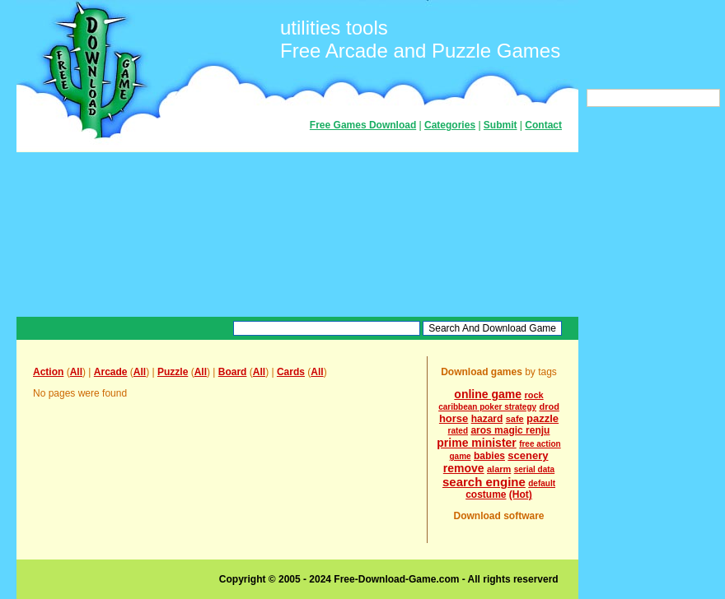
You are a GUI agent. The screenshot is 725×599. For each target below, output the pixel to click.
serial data (534, 469)
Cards (291, 372)
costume (485, 494)
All (76, 372)
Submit (500, 125)
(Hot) (520, 494)
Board (232, 372)
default (541, 483)
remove (463, 468)
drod (549, 406)
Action (48, 372)
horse (453, 418)
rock (533, 395)
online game (488, 394)
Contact (543, 125)
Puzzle (172, 372)
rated (458, 430)
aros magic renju (510, 430)
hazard (487, 419)
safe (515, 419)
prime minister (476, 442)
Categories (449, 125)
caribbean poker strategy (487, 406)
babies (489, 456)
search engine (484, 482)
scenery (528, 455)
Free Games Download (363, 125)
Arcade (111, 372)
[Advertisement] (297, 234)
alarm (499, 469)
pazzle (542, 418)
